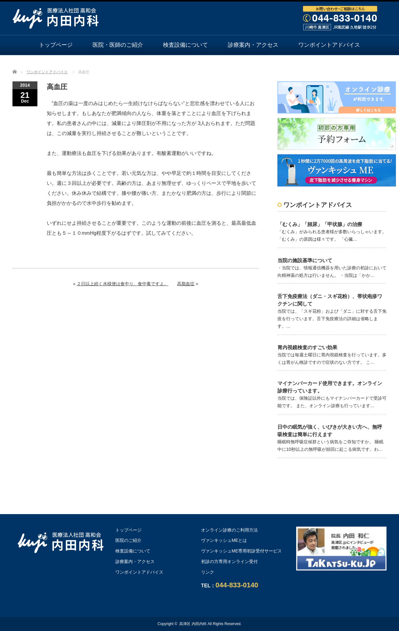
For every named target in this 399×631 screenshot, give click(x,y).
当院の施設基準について (304, 260)
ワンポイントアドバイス (329, 45)
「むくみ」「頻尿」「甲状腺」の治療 (319, 224)
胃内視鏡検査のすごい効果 (307, 347)
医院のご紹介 (128, 540)
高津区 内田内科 (192, 624)
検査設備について (185, 45)
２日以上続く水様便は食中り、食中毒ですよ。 (122, 283)
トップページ (56, 45)
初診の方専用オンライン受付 (229, 561)
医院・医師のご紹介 (118, 45)
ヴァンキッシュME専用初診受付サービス (241, 550)
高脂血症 (186, 283)
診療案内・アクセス (253, 45)
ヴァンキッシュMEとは (224, 540)
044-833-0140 (236, 585)
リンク (207, 572)
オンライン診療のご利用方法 (199, 64)
